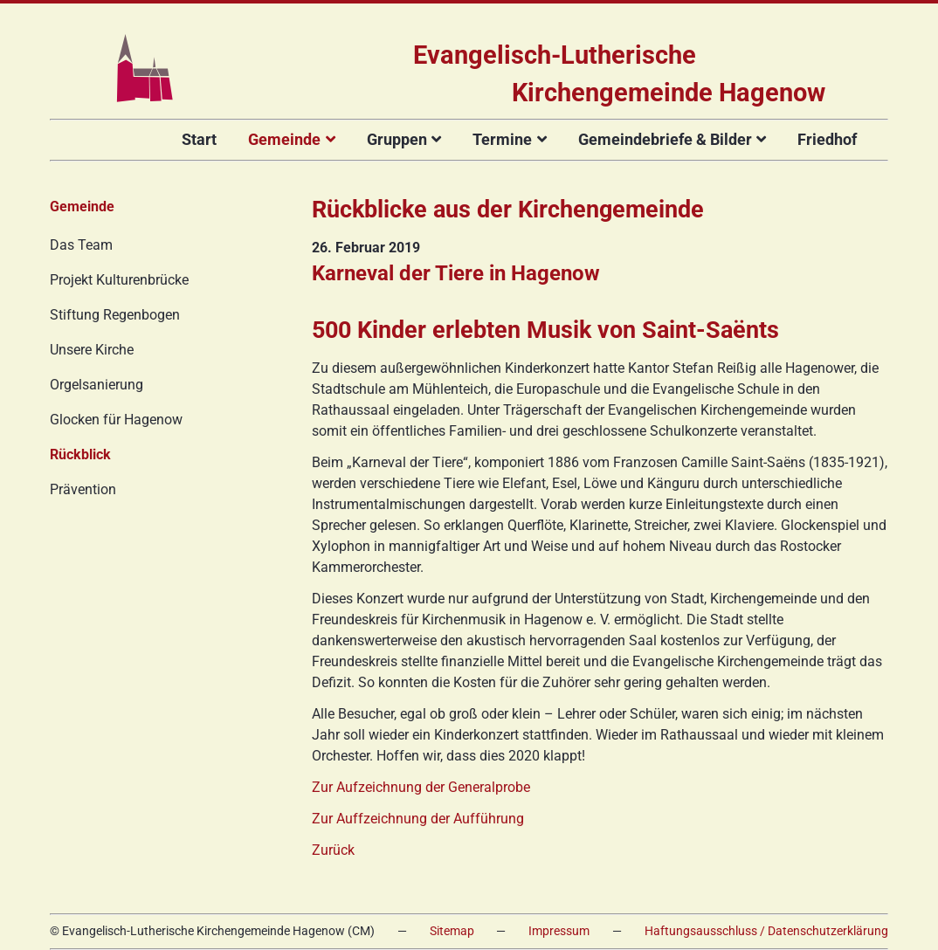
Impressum (559, 931)
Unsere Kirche (92, 349)
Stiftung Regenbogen (115, 314)
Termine (502, 139)
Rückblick (80, 454)
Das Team (81, 245)
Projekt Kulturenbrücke (119, 280)
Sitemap (452, 931)
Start (199, 139)
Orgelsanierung (96, 384)
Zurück (333, 850)
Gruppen (397, 139)
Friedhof (827, 139)
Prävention (83, 489)
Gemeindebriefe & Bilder (665, 139)
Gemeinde (284, 139)
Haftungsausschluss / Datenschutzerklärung (766, 931)
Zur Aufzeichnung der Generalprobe (421, 787)
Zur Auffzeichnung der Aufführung (418, 818)
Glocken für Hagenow (116, 419)
